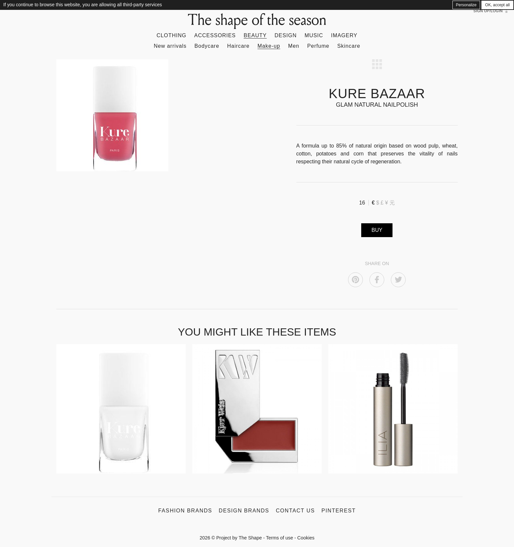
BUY (376, 230)
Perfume (318, 46)
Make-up (268, 46)
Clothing (171, 35)
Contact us (295, 510)
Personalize (466, 5)
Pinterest (338, 510)
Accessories (215, 35)
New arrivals (170, 46)
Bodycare (206, 46)
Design (286, 35)
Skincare (348, 46)
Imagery (344, 35)
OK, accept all (497, 5)
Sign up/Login (488, 11)
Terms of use (279, 537)
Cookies (305, 537)
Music (314, 35)
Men (293, 46)
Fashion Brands (185, 510)
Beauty (255, 35)
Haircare (238, 46)
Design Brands (244, 510)
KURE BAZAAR (377, 93)
